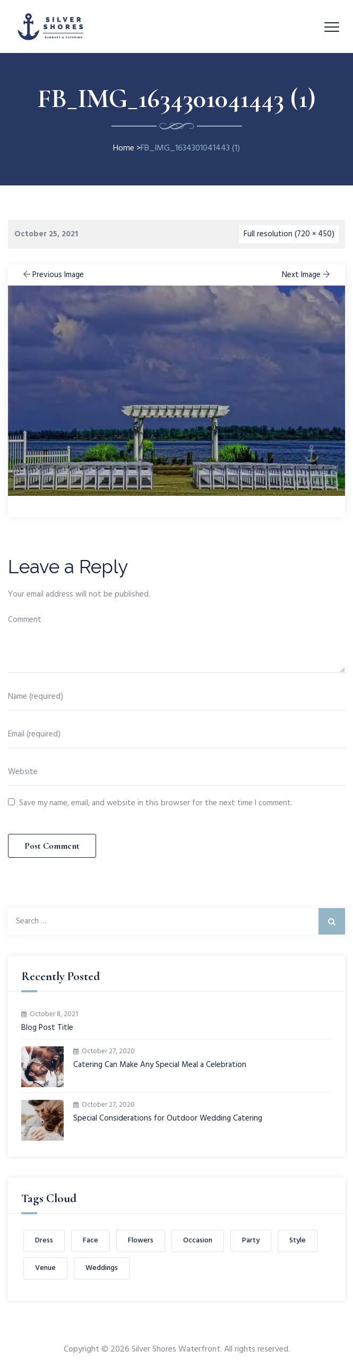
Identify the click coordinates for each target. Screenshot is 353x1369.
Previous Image (52, 275)
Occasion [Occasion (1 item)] (197, 1240)
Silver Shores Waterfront (176, 1349)
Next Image (307, 275)
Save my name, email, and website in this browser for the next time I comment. (155, 803)
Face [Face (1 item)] (90, 1240)
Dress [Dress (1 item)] (44, 1240)
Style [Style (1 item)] (297, 1240)
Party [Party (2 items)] (251, 1240)
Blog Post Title (47, 1028)
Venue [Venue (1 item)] (45, 1268)
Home (123, 148)
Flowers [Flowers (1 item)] (140, 1240)
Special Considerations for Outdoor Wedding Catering (167, 1118)
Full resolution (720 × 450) (289, 234)
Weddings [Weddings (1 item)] (101, 1268)
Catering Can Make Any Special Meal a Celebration (159, 1065)
